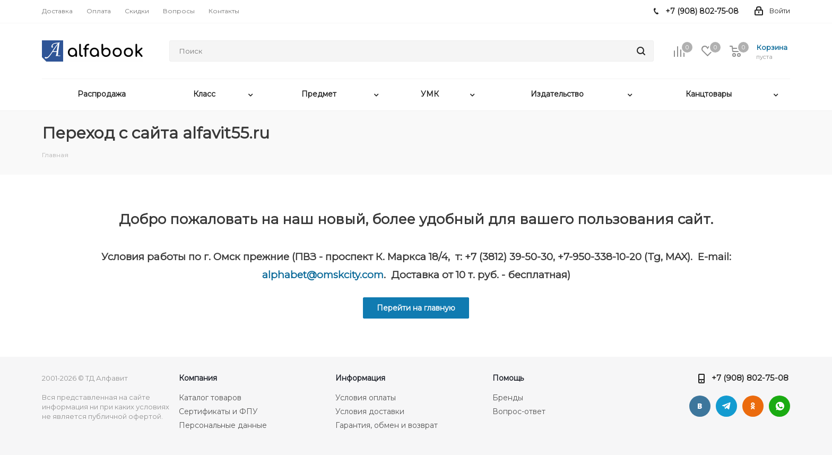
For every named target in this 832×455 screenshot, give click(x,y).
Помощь (508, 378)
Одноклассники (753, 406)
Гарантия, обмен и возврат (386, 425)
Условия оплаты (365, 397)
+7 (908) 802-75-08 (750, 378)
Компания (198, 378)
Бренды (507, 397)
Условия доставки (369, 411)
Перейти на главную (416, 308)
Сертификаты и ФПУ (218, 411)
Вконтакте (699, 406)
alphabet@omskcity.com (323, 275)
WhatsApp (779, 406)
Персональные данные (223, 425)
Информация (360, 378)
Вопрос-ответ (518, 411)
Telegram (726, 406)
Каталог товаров (210, 397)
